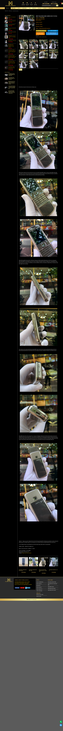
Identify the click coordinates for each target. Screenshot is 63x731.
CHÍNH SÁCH (51, 8)
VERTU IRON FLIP (39, 589)
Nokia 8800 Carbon (51, 586)
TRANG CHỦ (8, 8)
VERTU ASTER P (39, 587)
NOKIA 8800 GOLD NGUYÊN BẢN (52, 584)
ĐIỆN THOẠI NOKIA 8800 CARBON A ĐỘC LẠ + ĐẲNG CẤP (43, 570)
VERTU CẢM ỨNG (39, 590)
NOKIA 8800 (24, 8)
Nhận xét (24, 69)
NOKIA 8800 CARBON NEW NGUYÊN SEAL (23, 570)
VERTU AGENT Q (39, 583)
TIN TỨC (45, 8)
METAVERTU (38, 585)
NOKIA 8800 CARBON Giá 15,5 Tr (53, 570)
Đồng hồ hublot (38, 596)
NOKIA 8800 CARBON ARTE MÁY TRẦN (33, 570)
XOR (29, 8)
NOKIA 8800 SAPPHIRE (51, 588)
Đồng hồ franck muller (39, 594)
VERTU (19, 8)
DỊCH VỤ (39, 8)
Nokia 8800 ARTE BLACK (52, 590)
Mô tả (21, 69)
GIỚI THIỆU (14, 8)
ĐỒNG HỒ (34, 8)
